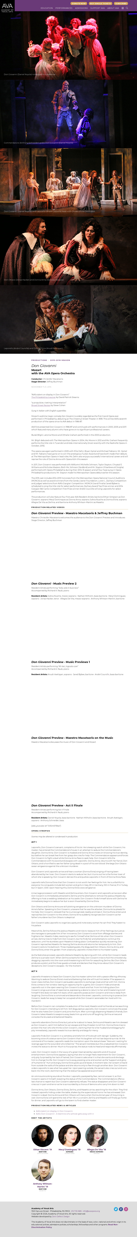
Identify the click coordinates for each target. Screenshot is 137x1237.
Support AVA (97, 8)
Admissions (81, 8)
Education (47, 8)
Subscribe (121, 3)
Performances (63, 8)
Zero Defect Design (61, 1216)
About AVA (113, 8)
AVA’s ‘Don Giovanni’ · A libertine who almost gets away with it (65, 1114)
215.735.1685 (76, 1211)
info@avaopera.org (91, 1211)
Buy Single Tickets (100, 3)
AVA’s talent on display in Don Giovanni (54, 1111)
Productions (39, 360)
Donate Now (79, 3)
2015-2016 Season (60, 360)
